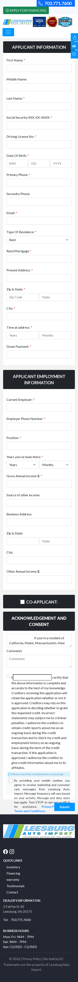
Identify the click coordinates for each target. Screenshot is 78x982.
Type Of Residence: (21, 232)
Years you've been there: (24, 457)
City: (10, 308)
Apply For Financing (26, 10)
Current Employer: (20, 399)
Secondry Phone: (18, 194)
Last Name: (15, 98)
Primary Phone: (18, 175)
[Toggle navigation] (8, 32)
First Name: (15, 60)
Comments (14, 651)
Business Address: (19, 514)
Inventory (13, 867)
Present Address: (19, 270)
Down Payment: (18, 346)
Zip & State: (15, 289)
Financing (13, 873)
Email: (11, 213)
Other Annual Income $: (23, 571)
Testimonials (15, 886)
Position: (13, 438)
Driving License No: (21, 136)
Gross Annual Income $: (24, 476)
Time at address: (19, 327)
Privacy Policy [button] (31, 959)
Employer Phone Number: (25, 419)
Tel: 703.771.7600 (17, 920)
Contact (12, 892)
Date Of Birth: (17, 155)
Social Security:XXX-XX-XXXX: (29, 117)
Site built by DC (53, 959)
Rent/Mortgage (18, 251)
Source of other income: (23, 495)
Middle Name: (16, 79)
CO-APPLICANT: (42, 601)
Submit (64, 807)
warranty (12, 879)
